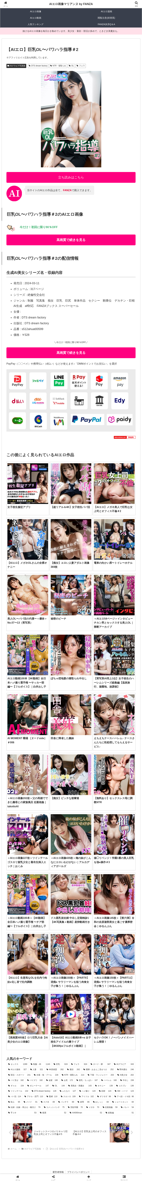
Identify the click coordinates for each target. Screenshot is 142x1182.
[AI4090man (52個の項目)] (86, 1112)
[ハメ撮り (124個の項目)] (87, 1091)
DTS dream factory (38, 66)
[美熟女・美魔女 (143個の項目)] (80, 1085)
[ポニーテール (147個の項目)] (38, 1085)
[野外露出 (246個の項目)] (125, 1069)
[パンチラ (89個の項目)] (66, 1102)
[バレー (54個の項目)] (127, 1107)
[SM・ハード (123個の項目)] (124, 1091)
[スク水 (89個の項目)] (47, 1102)
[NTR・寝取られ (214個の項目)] (73, 1075)
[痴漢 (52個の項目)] (53, 1112)
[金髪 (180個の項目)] (52, 1080)
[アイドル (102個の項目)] (86, 1096)
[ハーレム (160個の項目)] (109, 1080)
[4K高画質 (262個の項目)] (55, 1069)
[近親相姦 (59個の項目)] (110, 1107)
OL (71, 66)
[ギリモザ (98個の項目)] (104, 1096)
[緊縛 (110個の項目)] (52, 1096)
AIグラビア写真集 (16, 66)
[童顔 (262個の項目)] (73, 1069)
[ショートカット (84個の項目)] (123, 1102)
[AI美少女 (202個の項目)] (125, 1075)
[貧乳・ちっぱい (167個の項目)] (87, 1080)
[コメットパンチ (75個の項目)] (54, 1107)
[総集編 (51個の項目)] (119, 1112)
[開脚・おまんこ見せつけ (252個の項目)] (98, 1069)
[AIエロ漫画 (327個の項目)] (17, 1069)
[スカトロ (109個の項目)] (68, 1096)
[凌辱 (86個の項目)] (83, 1102)
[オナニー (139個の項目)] (104, 1085)
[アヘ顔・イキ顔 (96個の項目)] (124, 1096)
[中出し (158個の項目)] (127, 1080)
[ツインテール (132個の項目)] (18, 1091)
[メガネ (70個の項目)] (93, 1107)
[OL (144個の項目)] (58, 1085)
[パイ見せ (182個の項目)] (16, 1080)
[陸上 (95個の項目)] (14, 1102)
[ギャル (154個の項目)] (16, 1085)
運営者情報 (58, 1172)
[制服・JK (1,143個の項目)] (40, 1064)
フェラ (81, 66)
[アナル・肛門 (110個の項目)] (33, 1096)
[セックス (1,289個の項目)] (18, 1064)
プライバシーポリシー (78, 1172)
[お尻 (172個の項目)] (67, 1080)
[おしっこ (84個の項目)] (101, 1102)
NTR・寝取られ (58, 66)
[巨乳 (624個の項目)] (60, 1064)
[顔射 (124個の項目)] (105, 1091)
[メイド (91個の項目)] (30, 1102)
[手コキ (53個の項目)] (22, 1112)
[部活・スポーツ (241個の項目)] (19, 1075)
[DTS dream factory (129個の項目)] (44, 1091)
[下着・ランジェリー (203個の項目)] (100, 1075)
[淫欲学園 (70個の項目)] (75, 1107)
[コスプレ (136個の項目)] (125, 1085)
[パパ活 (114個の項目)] (14, 1096)
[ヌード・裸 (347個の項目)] (100, 1064)
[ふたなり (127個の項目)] (67, 1091)
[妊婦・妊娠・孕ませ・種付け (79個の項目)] (24, 1107)
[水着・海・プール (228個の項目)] (46, 1075)
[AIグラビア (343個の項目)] (124, 1064)
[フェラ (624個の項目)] (79, 1064)
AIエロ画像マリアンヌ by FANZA (71, 4)
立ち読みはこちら (71, 177)
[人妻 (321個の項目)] (36, 1069)
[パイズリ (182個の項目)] (35, 1080)
